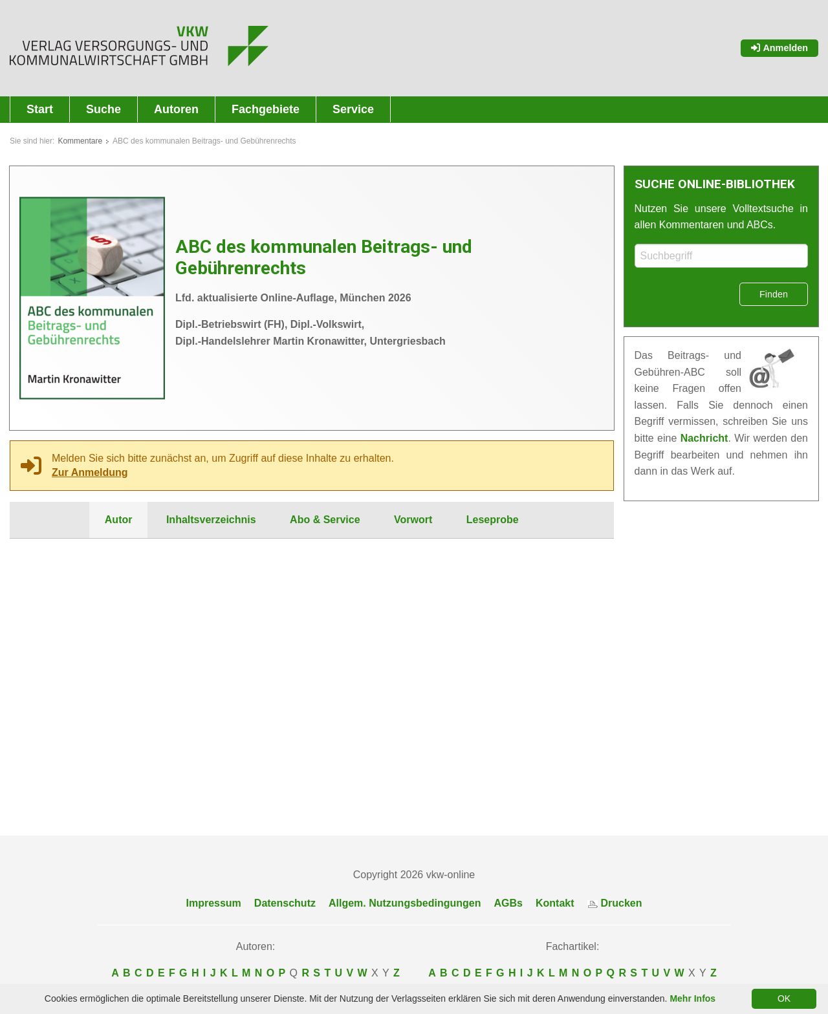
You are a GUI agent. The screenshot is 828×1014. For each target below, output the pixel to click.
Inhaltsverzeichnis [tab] (211, 519)
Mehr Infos (692, 998)
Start (40, 109)
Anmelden (779, 48)
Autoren (176, 109)
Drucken (614, 903)
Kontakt (555, 903)
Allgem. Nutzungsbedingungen (405, 903)
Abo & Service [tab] (325, 519)
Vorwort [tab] (413, 519)
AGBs (508, 903)
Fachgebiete (266, 109)
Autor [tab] (119, 519)
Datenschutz (285, 903)
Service (353, 109)
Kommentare (80, 141)
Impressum (213, 903)
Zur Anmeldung (90, 472)
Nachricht (704, 438)
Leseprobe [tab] (492, 519)
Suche (103, 109)
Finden (773, 294)
